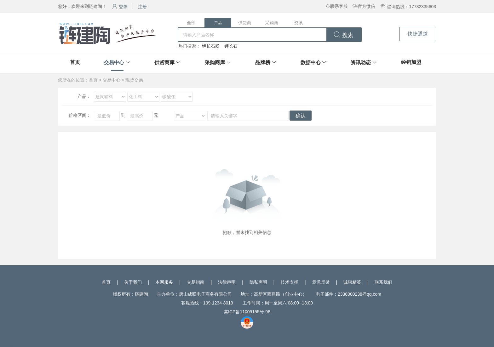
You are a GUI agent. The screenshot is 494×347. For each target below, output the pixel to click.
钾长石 (231, 45)
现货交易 (134, 79)
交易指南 (195, 282)
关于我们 (133, 282)
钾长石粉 (211, 45)
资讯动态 (361, 62)
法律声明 (227, 282)
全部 (191, 22)
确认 (301, 115)
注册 (142, 6)
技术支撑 (289, 282)
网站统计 (9, 343)
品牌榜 (262, 62)
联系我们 (383, 282)
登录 (120, 6)
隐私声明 (258, 282)
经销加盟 (411, 62)
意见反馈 (321, 282)
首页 (75, 62)
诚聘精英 (352, 282)
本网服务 (164, 282)
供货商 (244, 22)
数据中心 (311, 62)
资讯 (298, 22)
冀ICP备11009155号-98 (247, 311)
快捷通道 (418, 34)
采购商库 (215, 62)
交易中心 (114, 62)
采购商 (271, 22)
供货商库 (164, 62)
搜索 (343, 35)
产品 (218, 22)
